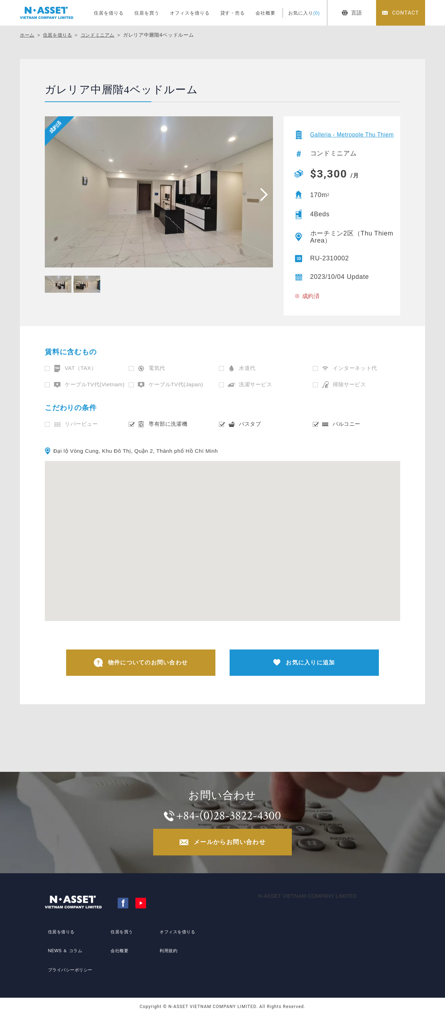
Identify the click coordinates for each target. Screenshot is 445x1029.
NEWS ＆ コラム (64, 964)
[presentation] (262, 194)
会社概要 (265, 13)
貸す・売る (232, 13)
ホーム (28, 35)
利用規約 (166, 964)
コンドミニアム (102, 35)
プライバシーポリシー (71, 977)
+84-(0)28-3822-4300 (229, 826)
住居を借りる (109, 13)
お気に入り (304, 13)
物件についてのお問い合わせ (141, 669)
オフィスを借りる (190, 13)
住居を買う (146, 13)
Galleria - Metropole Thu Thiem (347, 138)
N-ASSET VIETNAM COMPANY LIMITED (307, 909)
